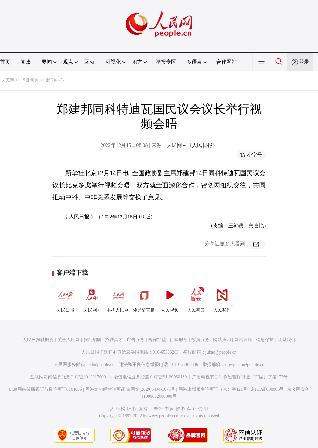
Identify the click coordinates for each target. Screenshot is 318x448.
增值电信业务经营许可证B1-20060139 (150, 377)
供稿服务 (179, 339)
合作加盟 (157, 339)
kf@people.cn (101, 364)
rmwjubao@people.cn (244, 364)
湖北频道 (30, 80)
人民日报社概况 (38, 339)
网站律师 (243, 339)
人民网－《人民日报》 (192, 145)
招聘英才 (114, 339)
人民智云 (196, 298)
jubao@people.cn (221, 352)
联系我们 (286, 339)
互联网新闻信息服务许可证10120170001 (69, 377)
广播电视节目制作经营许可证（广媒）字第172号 (240, 377)
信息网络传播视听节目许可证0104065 (45, 389)
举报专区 (166, 62)
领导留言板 (144, 298)
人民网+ (91, 298)
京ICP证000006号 (267, 389)
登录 (304, 62)
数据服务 (200, 339)
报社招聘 (92, 339)
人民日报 (65, 298)
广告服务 (135, 339)
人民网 (7, 80)
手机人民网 (118, 298)
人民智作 (222, 298)
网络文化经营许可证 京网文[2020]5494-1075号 (130, 389)
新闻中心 (55, 80)
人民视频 (170, 298)
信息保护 (265, 339)
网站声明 (222, 339)
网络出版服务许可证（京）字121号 (212, 389)
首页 (5, 62)
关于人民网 (69, 339)
